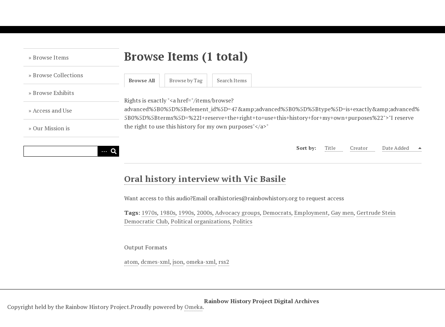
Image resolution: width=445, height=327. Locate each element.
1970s (149, 213)
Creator (362, 148)
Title (334, 148)
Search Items (232, 80)
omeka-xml (200, 262)
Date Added (399, 148)
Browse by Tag (185, 80)
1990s (186, 213)
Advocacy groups (237, 213)
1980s (167, 213)
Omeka (193, 307)
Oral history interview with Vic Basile (205, 178)
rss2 (223, 262)
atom (131, 262)
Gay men (342, 213)
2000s (204, 213)
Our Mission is (51, 128)
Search (113, 151)
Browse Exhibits (53, 93)
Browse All (142, 80)
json (178, 262)
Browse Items (51, 57)
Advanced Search (102, 151)
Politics (242, 221)
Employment (311, 213)
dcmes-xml (155, 262)
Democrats (277, 213)
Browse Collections (58, 75)
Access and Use (52, 110)
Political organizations (200, 221)
